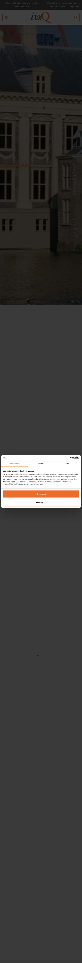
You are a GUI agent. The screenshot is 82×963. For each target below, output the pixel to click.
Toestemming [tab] (14, 463)
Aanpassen (41, 502)
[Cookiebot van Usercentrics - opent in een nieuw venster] (65, 457)
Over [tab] (67, 463)
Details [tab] (40, 463)
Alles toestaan (41, 494)
